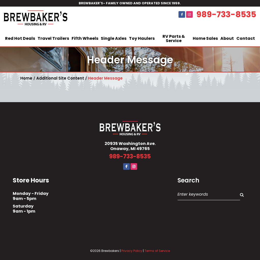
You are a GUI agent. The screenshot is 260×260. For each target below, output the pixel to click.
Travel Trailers (53, 38)
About (227, 38)
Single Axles (113, 38)
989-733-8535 (226, 14)
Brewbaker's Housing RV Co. (35, 18)
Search (188, 180)
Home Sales (205, 38)
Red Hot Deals (20, 38)
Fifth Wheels (85, 38)
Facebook (181, 14)
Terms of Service (157, 251)
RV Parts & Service (173, 38)
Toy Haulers (142, 38)
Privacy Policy (131, 251)
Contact (245, 38)
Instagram (189, 14)
